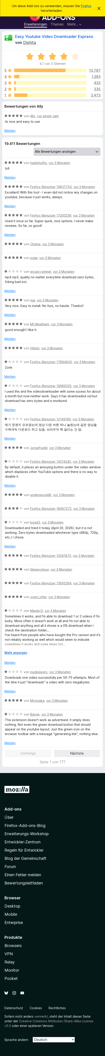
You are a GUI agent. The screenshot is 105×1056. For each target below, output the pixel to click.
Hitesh (35, 348)
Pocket (11, 978)
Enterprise (13, 922)
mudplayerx (39, 672)
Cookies (36, 1008)
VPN (8, 953)
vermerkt (41, 1016)
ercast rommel (40, 271)
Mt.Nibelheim (39, 324)
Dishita (29, 42)
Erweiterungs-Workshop (26, 833)
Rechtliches (57, 1008)
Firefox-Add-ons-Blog (25, 825)
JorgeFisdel (39, 448)
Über (9, 817)
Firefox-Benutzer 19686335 (50, 386)
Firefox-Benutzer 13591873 (50, 556)
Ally (32, 116)
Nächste (77, 753)
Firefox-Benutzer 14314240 (50, 461)
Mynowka (37, 700)
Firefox (86, 6)
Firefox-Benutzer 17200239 (50, 215)
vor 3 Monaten (59, 163)
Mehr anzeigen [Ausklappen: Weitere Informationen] (15, 653)
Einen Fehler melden (22, 874)
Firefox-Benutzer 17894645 (51, 362)
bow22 (35, 522)
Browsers (13, 945)
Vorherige (28, 753)
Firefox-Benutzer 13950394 (50, 583)
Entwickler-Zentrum (22, 842)
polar (34, 258)
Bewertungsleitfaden (23, 883)
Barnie (35, 714)
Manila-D (36, 611)
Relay (9, 962)
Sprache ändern (16, 1040)
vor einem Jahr (48, 116)
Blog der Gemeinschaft (25, 858)
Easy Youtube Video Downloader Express (54, 36)
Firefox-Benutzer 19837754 (51, 187)
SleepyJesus (39, 569)
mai (32, 300)
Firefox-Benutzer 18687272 (50, 508)
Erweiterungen (35, 24)
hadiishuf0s (38, 163)
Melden (10, 130)
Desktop (12, 906)
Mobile (10, 914)
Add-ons (13, 809)
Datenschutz (13, 1008)
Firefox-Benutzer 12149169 (50, 419)
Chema (35, 244)
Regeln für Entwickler (24, 850)
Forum (10, 866)
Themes (57, 24)
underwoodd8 (40, 495)
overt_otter (38, 597)
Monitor (11, 970)
